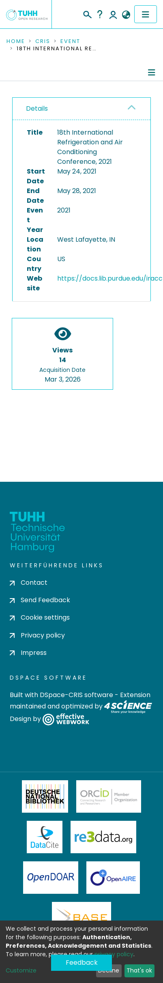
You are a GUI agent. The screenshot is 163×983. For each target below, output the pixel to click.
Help (99, 14)
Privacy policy (37, 635)
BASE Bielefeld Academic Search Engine (81, 918)
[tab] (81, 109)
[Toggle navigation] (145, 14)
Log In (113, 14)
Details (37, 108)
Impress (28, 652)
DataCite (45, 837)
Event (70, 41)
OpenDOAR (50, 877)
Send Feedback (40, 600)
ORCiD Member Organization (108, 796)
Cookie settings (40, 617)
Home (15, 41)
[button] (126, 15)
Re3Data (103, 837)
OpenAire (113, 877)
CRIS (42, 41)
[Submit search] (87, 13)
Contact (28, 582)
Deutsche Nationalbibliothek (45, 796)
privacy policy (113, 954)
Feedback (82, 962)
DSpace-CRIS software (76, 695)
